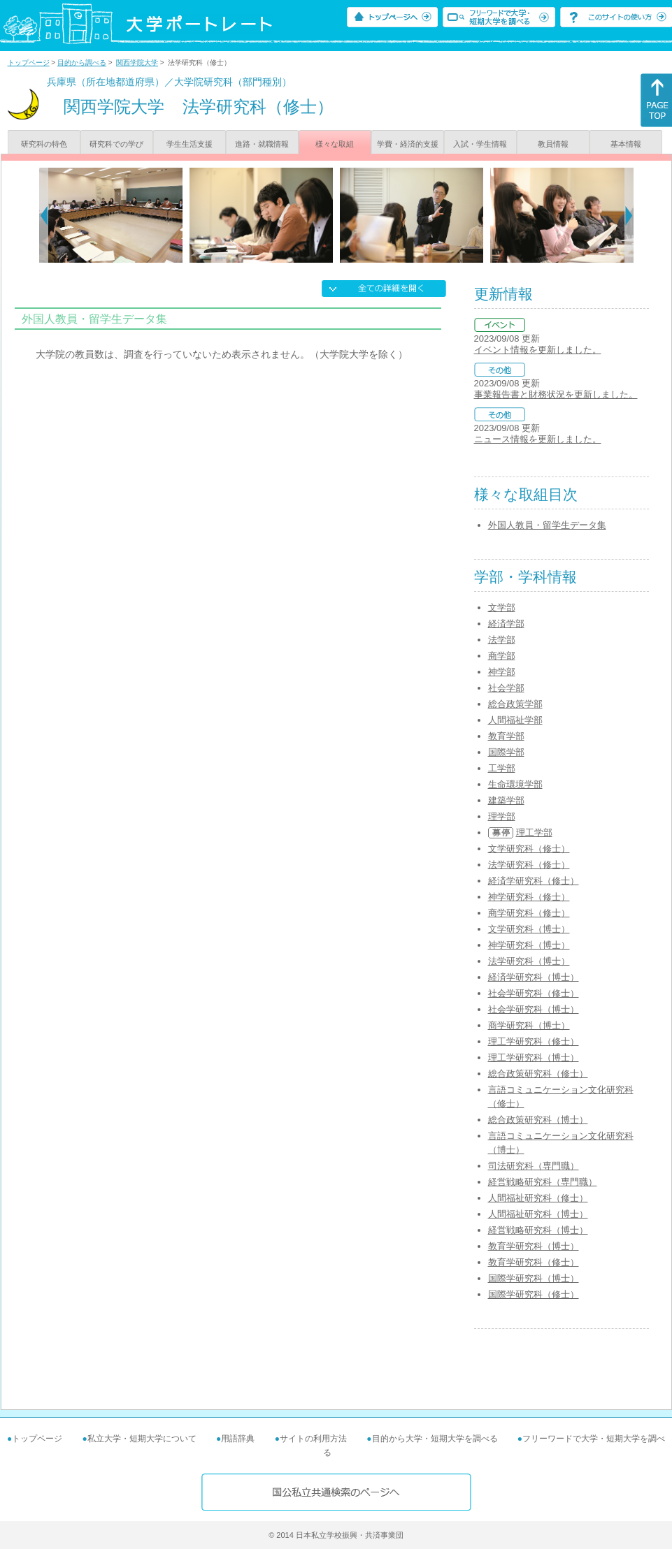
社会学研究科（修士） (533, 993)
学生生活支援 (189, 144)
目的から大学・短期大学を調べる (435, 1438)
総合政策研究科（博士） (538, 1119)
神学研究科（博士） (529, 945)
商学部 (501, 655)
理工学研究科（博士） (533, 1057)
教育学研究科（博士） (533, 1246)
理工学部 (534, 832)
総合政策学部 (515, 704)
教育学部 (506, 736)
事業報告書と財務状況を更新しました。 (556, 394)
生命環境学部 (515, 784)
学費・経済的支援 (407, 144)
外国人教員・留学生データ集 (547, 525)
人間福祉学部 (515, 720)
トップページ (29, 62)
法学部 (501, 639)
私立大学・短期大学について (141, 1438)
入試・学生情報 (480, 144)
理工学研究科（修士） (533, 1041)
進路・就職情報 (262, 144)
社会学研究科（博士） (533, 1009)
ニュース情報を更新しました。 (537, 439)
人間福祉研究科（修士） (538, 1198)
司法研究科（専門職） (533, 1166)
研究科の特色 (44, 144)
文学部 (501, 607)
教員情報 (553, 144)
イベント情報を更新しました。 (537, 349)
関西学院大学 (137, 62)
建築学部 (506, 800)
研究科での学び (116, 144)
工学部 (501, 768)
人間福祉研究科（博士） (538, 1214)
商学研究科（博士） (529, 1025)
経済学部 (506, 623)
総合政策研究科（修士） (538, 1073)
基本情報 (625, 144)
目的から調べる (81, 62)
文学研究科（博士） (529, 929)
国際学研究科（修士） (533, 1294)
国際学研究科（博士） (533, 1278)
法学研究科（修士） (529, 864)
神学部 (501, 672)
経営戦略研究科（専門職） (542, 1182)
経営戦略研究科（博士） (538, 1230)
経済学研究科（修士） (533, 880)
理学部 (501, 816)
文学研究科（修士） (529, 848)
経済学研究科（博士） (533, 977)
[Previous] (43, 215)
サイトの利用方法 (313, 1438)
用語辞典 (238, 1438)
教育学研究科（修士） (533, 1262)
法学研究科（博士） (529, 961)
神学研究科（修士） (529, 897)
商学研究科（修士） (529, 913)
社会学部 (506, 688)
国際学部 (506, 752)
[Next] (629, 215)
